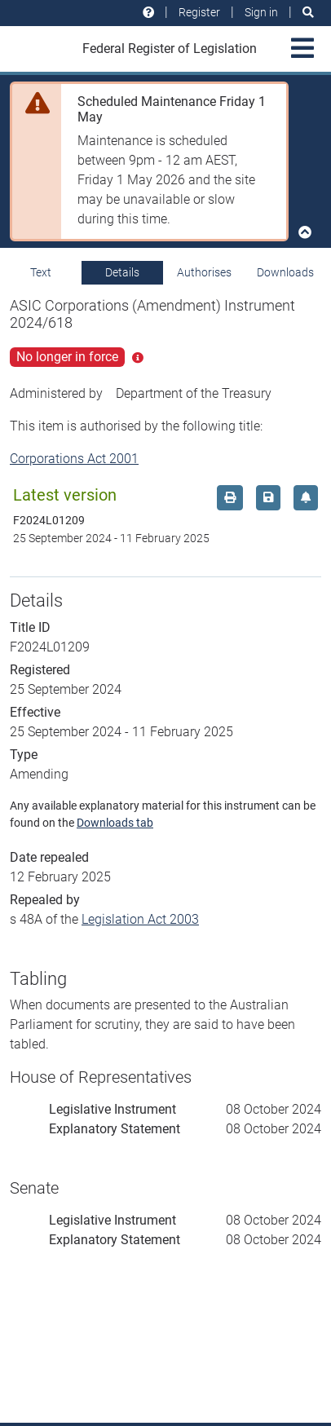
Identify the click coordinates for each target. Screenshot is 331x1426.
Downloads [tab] (285, 272)
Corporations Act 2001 (74, 458)
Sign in (261, 12)
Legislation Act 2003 (140, 919)
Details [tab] (122, 272)
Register (199, 12)
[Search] (308, 12)
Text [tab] (40, 272)
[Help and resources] (148, 12)
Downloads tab (115, 822)
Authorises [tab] (204, 272)
